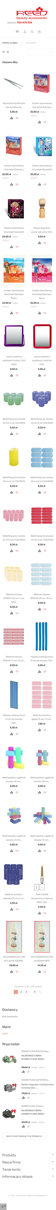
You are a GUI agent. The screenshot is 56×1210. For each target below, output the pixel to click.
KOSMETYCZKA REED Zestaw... (35, 1051)
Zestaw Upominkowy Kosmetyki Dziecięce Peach (14, 294)
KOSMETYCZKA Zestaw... (32, 1106)
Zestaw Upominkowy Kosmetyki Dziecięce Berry (42, 294)
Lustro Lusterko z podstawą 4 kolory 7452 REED (14, 360)
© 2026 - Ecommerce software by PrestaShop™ (28, 1195)
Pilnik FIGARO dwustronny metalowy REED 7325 (42, 898)
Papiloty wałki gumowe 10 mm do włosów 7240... (14, 719)
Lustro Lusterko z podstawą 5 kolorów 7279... (42, 360)
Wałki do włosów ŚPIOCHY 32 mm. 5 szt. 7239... (14, 598)
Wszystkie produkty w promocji (24, 1136)
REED (5, 1033)
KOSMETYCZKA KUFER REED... (35, 1080)
